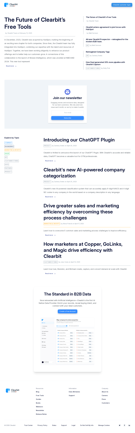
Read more (11, 66)
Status (54, 425)
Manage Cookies (104, 425)
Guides (38, 399)
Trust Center (28, 425)
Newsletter (40, 410)
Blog (37, 392)
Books (38, 403)
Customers (106, 403)
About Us (105, 392)
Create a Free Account (68, 311)
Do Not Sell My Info (87, 425)
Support (72, 395)
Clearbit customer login (122, 5)
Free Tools (40, 395)
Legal (73, 425)
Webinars (39, 407)
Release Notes (41, 414)
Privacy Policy (42, 425)
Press (104, 399)
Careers (105, 395)
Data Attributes (74, 392)
